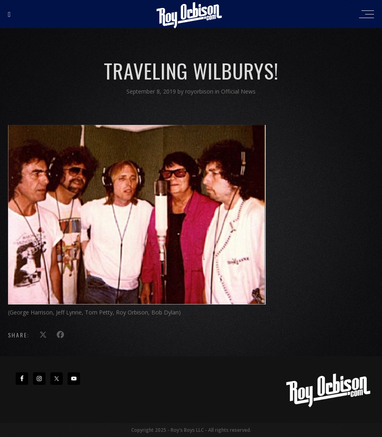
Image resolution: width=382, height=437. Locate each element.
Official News (238, 91)
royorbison (200, 91)
